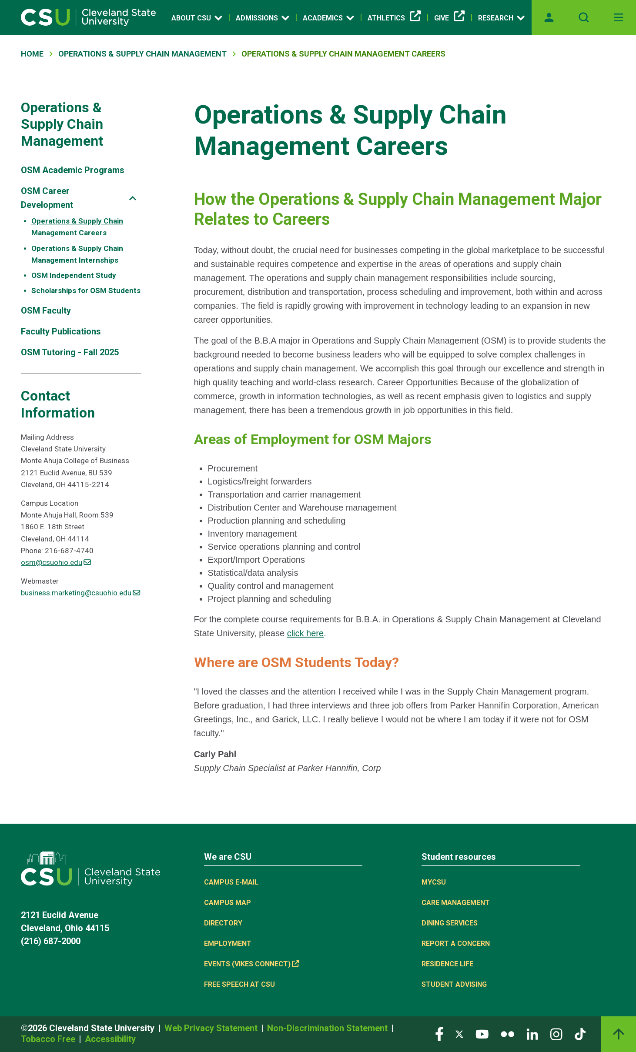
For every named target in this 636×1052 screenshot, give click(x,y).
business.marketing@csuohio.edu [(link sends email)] (80, 592)
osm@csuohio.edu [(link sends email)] (56, 562)
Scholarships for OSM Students (86, 290)
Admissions (262, 18)
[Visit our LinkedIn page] (532, 1033)
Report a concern (456, 943)
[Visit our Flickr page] (507, 1033)
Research (501, 18)
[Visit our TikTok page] (580, 1033)
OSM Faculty (46, 310)
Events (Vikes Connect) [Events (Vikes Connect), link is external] (251, 964)
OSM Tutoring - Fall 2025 (70, 352)
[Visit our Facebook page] (439, 1033)
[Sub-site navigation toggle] (132, 198)
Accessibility (110, 1039)
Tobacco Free (49, 1039)
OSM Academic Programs (72, 170)
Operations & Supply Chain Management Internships (77, 254)
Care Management (456, 902)
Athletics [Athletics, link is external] (394, 18)
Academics (328, 18)
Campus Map (227, 902)
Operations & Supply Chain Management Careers (77, 227)
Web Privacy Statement (212, 1028)
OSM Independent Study (73, 275)
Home (32, 53)
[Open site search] (583, 17)
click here (305, 633)
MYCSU (434, 882)
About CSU (196, 18)
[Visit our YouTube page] (482, 1033)
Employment (227, 943)
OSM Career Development (47, 198)
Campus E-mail (231, 882)
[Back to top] (618, 1034)
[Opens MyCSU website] (549, 17)
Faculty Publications (61, 331)
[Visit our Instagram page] (556, 1033)
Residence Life (447, 964)
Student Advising (454, 984)
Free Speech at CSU (239, 984)
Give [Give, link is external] (449, 18)
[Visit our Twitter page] (459, 1033)
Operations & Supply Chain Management (142, 53)
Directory (223, 923)
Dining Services (450, 923)
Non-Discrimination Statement (328, 1028)
